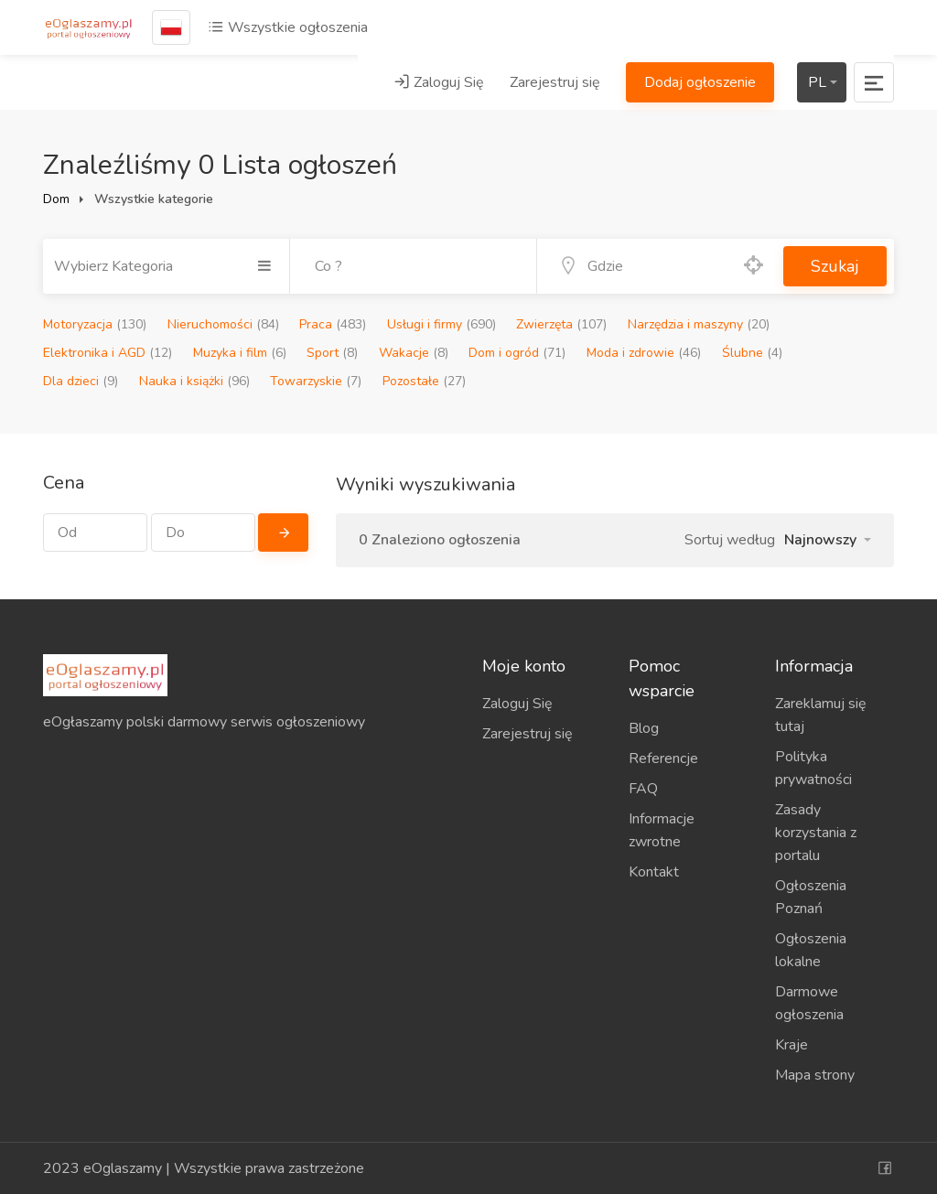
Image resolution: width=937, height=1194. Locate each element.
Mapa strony (815, 1075)
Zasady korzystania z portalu (815, 833)
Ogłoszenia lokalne (810, 950)
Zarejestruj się (555, 82)
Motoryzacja (94, 324)
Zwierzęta (561, 324)
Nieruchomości (223, 324)
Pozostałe (424, 381)
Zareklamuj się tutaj (821, 715)
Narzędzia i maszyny (699, 324)
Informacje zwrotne (662, 830)
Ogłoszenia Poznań (810, 897)
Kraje (791, 1045)
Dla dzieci (80, 381)
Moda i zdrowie (644, 352)
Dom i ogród (516, 352)
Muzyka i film (239, 352)
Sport (332, 352)
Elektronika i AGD (107, 352)
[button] (827, 540)
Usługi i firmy (441, 324)
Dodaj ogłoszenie (700, 82)
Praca (332, 324)
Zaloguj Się (438, 82)
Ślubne (752, 352)
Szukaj (835, 266)
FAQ (643, 789)
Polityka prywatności (813, 768)
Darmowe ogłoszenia (809, 1003)
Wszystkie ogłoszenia (288, 27)
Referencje (663, 758)
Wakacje (413, 352)
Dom (56, 199)
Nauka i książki (194, 381)
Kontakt (654, 872)
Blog (644, 728)
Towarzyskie (315, 381)
